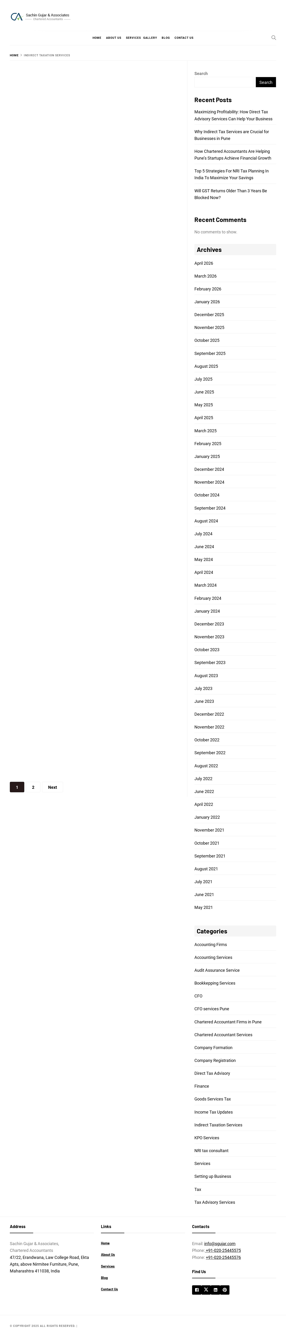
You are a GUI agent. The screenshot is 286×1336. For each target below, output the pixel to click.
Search (201, 73)
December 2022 (209, 714)
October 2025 (206, 340)
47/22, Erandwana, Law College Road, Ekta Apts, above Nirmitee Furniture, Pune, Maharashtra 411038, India (49, 1264)
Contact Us (184, 37)
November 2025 (209, 327)
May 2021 (203, 907)
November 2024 (209, 482)
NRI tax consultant (211, 1150)
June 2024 (204, 546)
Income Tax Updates (213, 1112)
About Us (113, 37)
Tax (197, 1189)
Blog (166, 37)
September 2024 (209, 508)
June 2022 (204, 791)
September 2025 (209, 353)
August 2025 (206, 366)
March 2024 (205, 585)
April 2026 (203, 263)
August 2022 (206, 765)
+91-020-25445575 (223, 1250)
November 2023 (209, 636)
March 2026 (205, 276)
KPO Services (206, 1137)
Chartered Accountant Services (223, 1034)
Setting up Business (212, 1176)
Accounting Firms (210, 944)
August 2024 (206, 520)
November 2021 (209, 830)
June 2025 (204, 391)
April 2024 (203, 572)
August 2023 (206, 675)
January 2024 (207, 611)
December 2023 (209, 624)
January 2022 (207, 817)
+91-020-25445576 (223, 1257)
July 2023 (203, 688)
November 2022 (209, 727)
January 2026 (207, 301)
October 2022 (206, 739)
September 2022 (209, 752)
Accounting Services (213, 957)
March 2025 (205, 430)
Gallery (150, 37)
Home (97, 37)
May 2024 (203, 559)
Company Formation (213, 1047)
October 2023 (206, 649)
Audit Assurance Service (217, 970)
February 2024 (207, 598)
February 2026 (207, 288)
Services (133, 37)
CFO (198, 995)
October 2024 (206, 495)
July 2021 (203, 881)
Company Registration (215, 1060)
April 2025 (203, 417)
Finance (201, 1086)
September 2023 (209, 662)
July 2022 (203, 778)
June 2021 (204, 894)
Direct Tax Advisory (212, 1073)
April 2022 (203, 804)
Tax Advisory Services (214, 1202)
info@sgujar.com (220, 1243)
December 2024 (209, 469)
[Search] (274, 37)
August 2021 (206, 868)
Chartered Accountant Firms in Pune (228, 1021)
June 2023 (204, 701)
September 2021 (209, 856)
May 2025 (203, 404)
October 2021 (206, 843)
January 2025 (207, 456)
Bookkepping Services (214, 983)
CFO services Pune (211, 1008)
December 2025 (209, 314)
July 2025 (203, 379)
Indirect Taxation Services (218, 1124)
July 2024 (203, 533)
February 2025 (207, 443)
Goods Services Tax (212, 1099)
